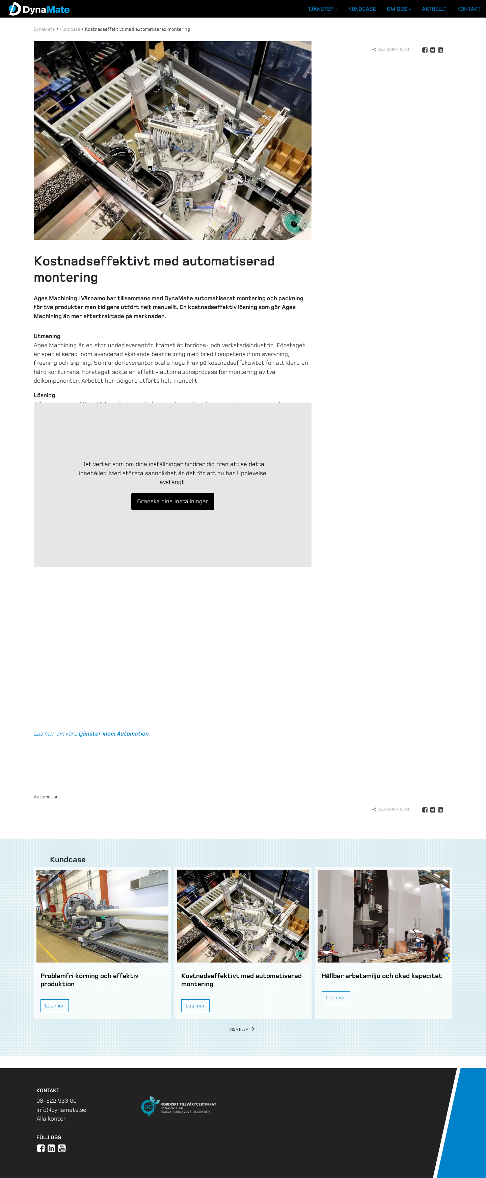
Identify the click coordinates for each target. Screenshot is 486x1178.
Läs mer (54, 1005)
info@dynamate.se (61, 1109)
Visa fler (243, 1029)
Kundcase (362, 9)
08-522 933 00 (56, 1100)
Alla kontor (51, 1118)
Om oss (399, 9)
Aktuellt (434, 9)
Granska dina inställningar (173, 501)
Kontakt (469, 9)
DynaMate (44, 29)
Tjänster (323, 9)
